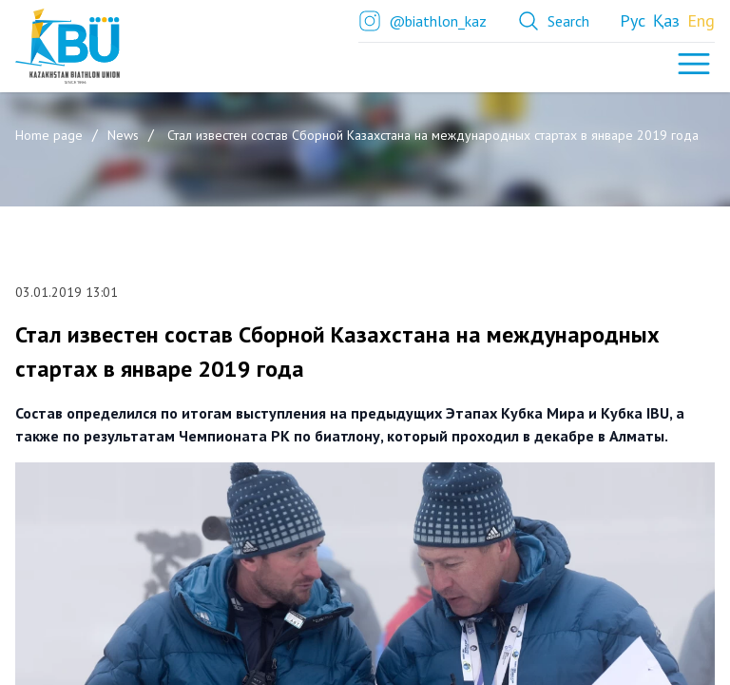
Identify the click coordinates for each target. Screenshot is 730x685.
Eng (701, 20)
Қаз (666, 20)
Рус (632, 20)
